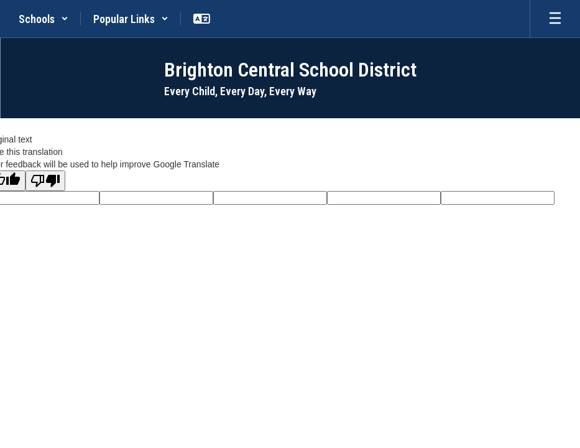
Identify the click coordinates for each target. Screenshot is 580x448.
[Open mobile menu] (555, 18)
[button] (43, 18)
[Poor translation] (45, 180)
